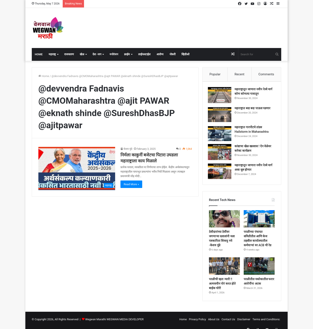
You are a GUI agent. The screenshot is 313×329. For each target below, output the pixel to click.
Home (39, 54)
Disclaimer (243, 321)
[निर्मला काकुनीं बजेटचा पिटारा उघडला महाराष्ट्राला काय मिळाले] (76, 168)
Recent (239, 74)
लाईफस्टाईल (144, 54)
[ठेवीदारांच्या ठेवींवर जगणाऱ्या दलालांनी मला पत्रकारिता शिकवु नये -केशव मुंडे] (224, 221)
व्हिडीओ (185, 54)
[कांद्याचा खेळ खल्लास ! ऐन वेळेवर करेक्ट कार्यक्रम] (220, 153)
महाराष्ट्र (52, 54)
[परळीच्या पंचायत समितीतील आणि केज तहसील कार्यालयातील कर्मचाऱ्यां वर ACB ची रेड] (259, 221)
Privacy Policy (197, 321)
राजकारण (69, 54)
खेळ (82, 54)
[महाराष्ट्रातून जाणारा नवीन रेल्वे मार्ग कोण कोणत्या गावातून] (220, 96)
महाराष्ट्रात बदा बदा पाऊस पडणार (253, 109)
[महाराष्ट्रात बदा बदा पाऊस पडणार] (220, 115)
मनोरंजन (114, 54)
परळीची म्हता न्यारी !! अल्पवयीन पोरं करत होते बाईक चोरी (222, 285)
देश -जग (97, 54)
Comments (266, 74)
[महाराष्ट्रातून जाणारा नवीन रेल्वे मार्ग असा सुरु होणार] (220, 172)
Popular (214, 74)
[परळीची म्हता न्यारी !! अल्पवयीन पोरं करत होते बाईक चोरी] (224, 268)
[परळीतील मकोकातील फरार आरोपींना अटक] (259, 268)
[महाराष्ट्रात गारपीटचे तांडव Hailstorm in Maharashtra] (220, 134)
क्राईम (127, 54)
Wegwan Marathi (95, 321)
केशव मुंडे (128, 148)
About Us (213, 321)
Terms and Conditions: (266, 321)
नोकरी (172, 54)
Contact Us (228, 321)
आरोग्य (160, 54)
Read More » (131, 184)
